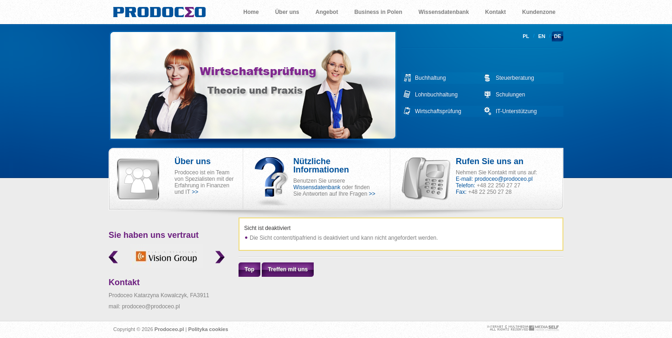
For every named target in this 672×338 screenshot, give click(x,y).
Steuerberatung (515, 78)
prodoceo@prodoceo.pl (504, 179)
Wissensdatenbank (316, 187)
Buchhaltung (430, 78)
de (557, 36)
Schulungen (510, 94)
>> (195, 192)
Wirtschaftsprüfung (438, 111)
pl (526, 36)
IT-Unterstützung (516, 111)
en (541, 36)
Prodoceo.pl (169, 329)
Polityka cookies (208, 329)
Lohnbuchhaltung (436, 94)
